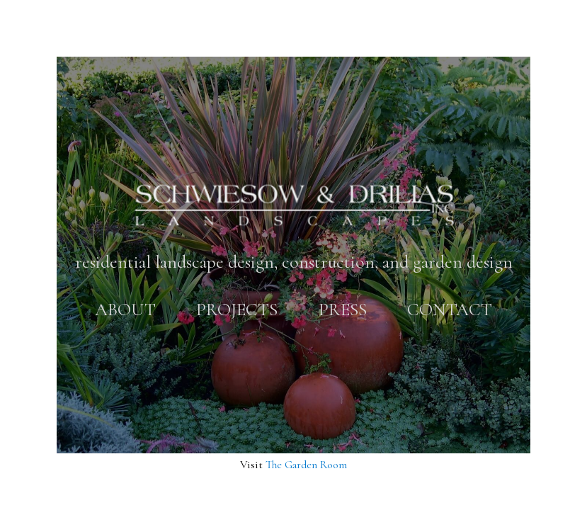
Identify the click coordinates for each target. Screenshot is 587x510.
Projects (237, 309)
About (125, 309)
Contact (449, 309)
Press (343, 309)
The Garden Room (306, 465)
